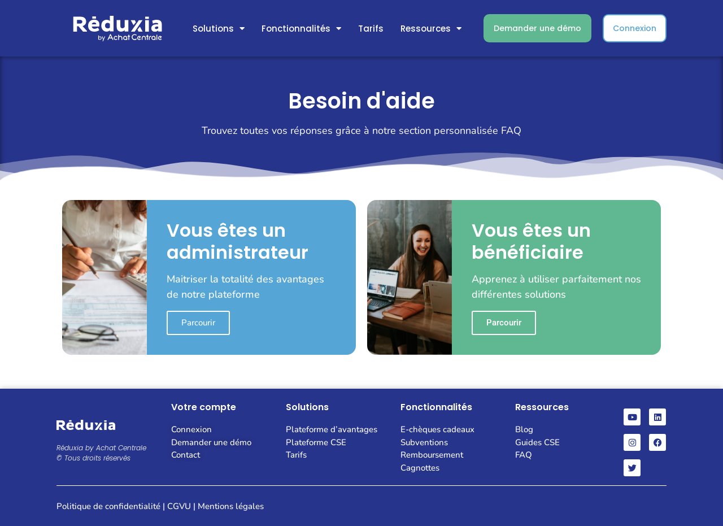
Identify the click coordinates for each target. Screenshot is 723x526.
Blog (524, 429)
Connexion (191, 429)
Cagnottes (419, 467)
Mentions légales (231, 506)
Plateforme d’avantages (331, 429)
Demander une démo (211, 442)
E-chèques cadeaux (437, 429)
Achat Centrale (121, 448)
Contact (185, 454)
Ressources (430, 28)
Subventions (424, 442)
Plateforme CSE (316, 442)
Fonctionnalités (301, 28)
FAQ (523, 454)
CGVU (179, 506)
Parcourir (198, 322)
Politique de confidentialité (108, 506)
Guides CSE (537, 442)
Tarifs (371, 28)
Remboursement (431, 454)
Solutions (219, 28)
